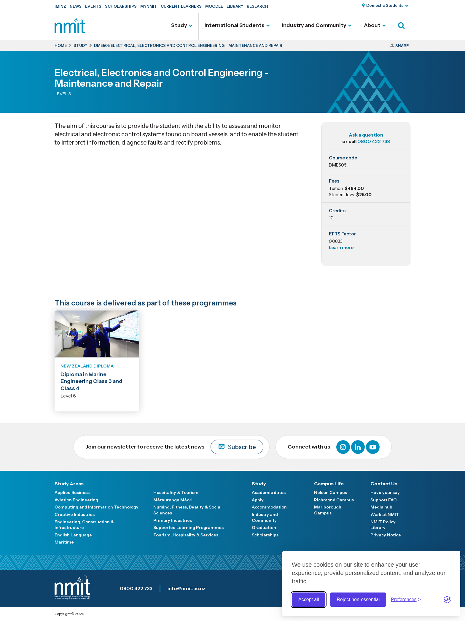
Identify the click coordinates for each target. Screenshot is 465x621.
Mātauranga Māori (172, 500)
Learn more (341, 247)
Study (179, 25)
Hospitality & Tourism (175, 492)
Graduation (264, 527)
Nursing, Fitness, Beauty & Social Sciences (187, 510)
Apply (258, 500)
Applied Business (72, 492)
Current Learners (181, 6)
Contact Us (383, 484)
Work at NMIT (384, 514)
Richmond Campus (334, 500)
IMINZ (60, 6)
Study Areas (69, 484)
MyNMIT (148, 6)
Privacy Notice (385, 535)
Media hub (381, 507)
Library (235, 6)
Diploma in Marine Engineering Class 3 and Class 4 (91, 381)
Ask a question (366, 135)
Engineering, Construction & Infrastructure (84, 524)
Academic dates (269, 492)
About (372, 25)
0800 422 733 (373, 141)
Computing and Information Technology (96, 507)
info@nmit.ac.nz (187, 588)
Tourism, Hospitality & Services (185, 535)
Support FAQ (383, 500)
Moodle (214, 6)
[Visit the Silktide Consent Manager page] (447, 599)
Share (402, 45)
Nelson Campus (330, 492)
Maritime (64, 542)
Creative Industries (75, 514)
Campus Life (329, 484)
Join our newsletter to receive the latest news (174, 447)
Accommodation (269, 507)
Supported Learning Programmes (188, 527)
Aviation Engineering (76, 500)
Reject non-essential (358, 599)
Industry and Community (314, 25)
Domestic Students (384, 5)
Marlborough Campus (327, 510)
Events (93, 6)
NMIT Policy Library (383, 524)
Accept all (308, 599)
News (76, 6)
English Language (73, 535)
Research (257, 6)
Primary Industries (172, 520)
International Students (235, 25)
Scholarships (121, 6)
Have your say (385, 492)
